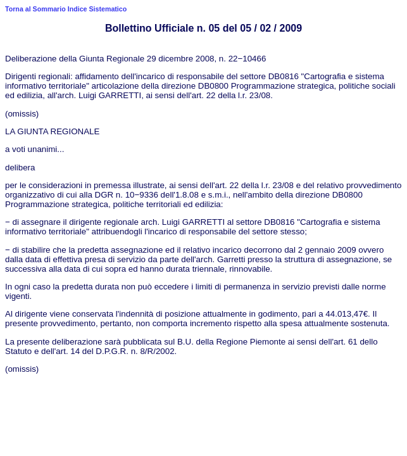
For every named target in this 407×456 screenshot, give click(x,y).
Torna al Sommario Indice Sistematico (66, 9)
